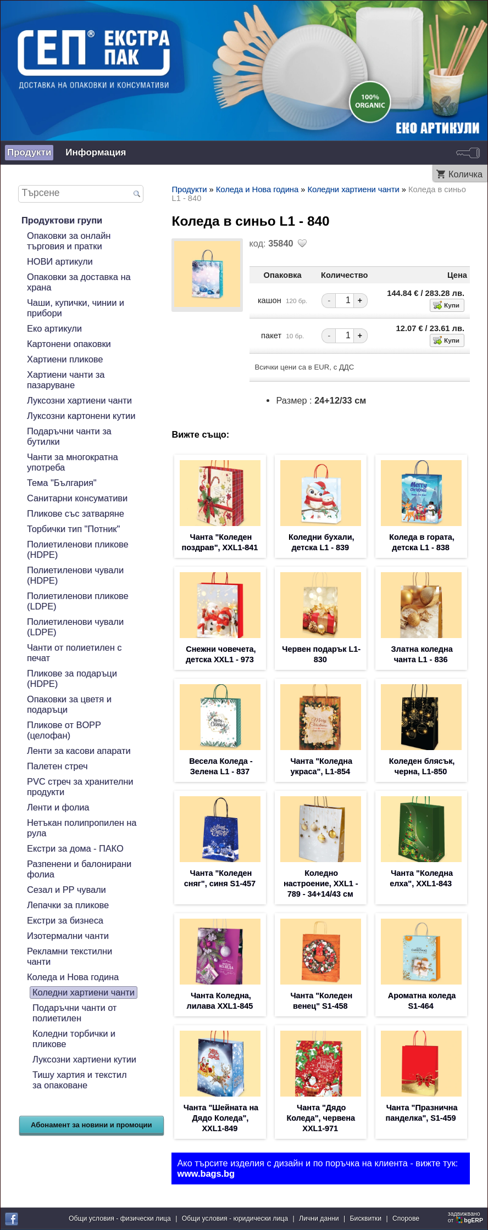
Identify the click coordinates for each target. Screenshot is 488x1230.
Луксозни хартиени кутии (84, 1059)
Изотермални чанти (68, 936)
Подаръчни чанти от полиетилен (74, 1013)
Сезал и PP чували (66, 889)
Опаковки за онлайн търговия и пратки (68, 241)
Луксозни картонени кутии (81, 416)
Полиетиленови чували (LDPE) (75, 627)
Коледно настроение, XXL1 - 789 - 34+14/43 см (321, 883)
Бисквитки (365, 1218)
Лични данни (319, 1218)
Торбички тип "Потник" (73, 529)
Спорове (405, 1218)
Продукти (29, 152)
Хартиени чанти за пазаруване (65, 380)
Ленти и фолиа (58, 807)
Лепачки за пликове (68, 905)
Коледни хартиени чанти (83, 992)
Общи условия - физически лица (120, 1218)
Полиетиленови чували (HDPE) (75, 575)
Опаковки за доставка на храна (78, 282)
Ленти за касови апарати (79, 751)
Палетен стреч (57, 766)
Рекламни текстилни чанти (69, 956)
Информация (95, 152)
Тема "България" (62, 483)
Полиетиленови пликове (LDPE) (78, 601)
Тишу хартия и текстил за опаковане (79, 1080)
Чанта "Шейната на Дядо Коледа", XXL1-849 (221, 1118)
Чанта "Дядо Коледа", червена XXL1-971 (320, 1118)
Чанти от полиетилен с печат (74, 652)
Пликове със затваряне (75, 513)
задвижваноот (466, 1216)
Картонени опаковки (69, 344)
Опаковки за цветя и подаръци (69, 704)
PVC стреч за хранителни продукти (80, 786)
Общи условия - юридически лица (235, 1218)
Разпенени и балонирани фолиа (79, 869)
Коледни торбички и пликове (73, 1038)
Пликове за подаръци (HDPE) (72, 678)
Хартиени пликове (65, 359)
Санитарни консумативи (77, 498)
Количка (465, 174)
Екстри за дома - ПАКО (75, 848)
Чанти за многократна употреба (72, 462)
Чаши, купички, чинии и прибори (75, 308)
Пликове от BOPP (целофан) (64, 730)
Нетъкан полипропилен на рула (81, 828)
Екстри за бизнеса (65, 920)
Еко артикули (54, 328)
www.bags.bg (206, 1173)
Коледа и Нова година (73, 977)
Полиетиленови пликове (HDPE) (78, 549)
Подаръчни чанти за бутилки (69, 436)
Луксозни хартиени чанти (79, 400)
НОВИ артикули (60, 261)
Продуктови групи (61, 220)
